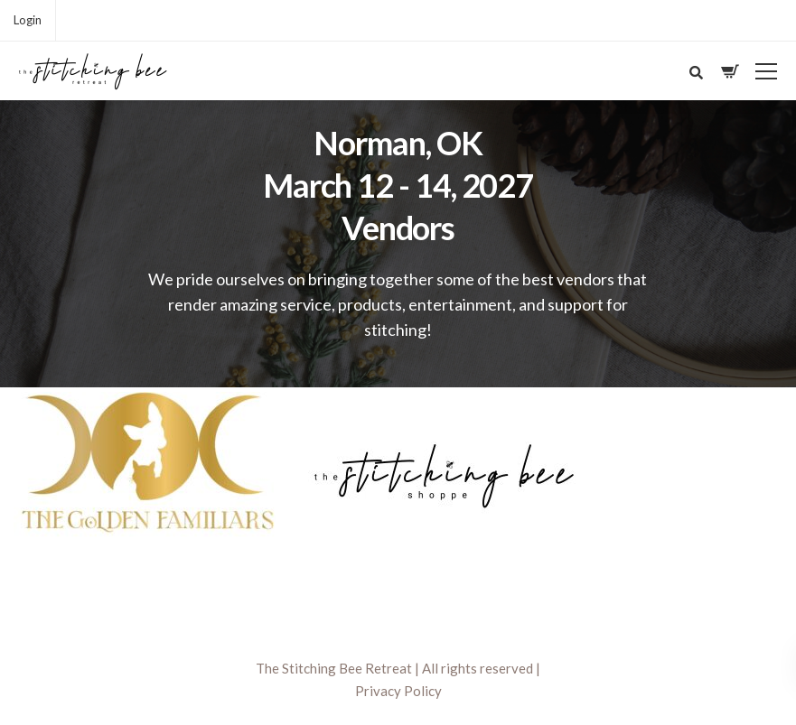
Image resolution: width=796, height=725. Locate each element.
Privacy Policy (398, 691)
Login (28, 20)
